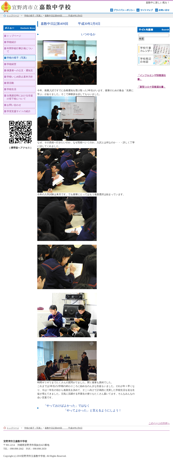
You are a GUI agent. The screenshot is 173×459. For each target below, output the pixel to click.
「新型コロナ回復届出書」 (151, 87)
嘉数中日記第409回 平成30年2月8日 (63, 15)
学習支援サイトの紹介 (19, 111)
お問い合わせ (14, 105)
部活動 (10, 83)
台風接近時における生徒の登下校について (20, 97)
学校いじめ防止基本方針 (20, 76)
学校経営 (11, 64)
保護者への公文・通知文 (20, 70)
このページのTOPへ (159, 423)
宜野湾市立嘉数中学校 (42, 6)
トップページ (13, 15)
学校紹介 (11, 42)
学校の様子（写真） (33, 15)
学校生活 (11, 89)
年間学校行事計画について (20, 50)
